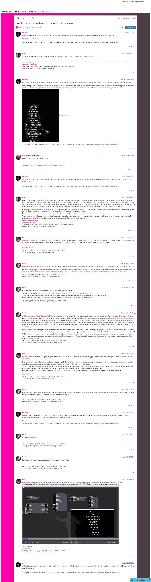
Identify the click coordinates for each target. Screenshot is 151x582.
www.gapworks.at (99, 42)
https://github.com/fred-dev (29, 65)
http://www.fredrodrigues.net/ (30, 63)
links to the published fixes (44, 316)
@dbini (24, 316)
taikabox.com (26, 249)
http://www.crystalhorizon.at (43, 165)
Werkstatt (33, 11)
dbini (23, 237)
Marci (24, 263)
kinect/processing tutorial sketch (43, 266)
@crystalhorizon (27, 179)
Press (125, 2)
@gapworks (26, 240)
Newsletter (46, 11)
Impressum (139, 2)
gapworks (25, 32)
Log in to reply (130, 27)
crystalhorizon (26, 155)
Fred (23, 53)
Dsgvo (131, 2)
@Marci (24, 357)
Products (6, 11)
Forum (16, 11)
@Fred (24, 35)
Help (24, 11)
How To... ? (22, 27)
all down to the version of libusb (123, 318)
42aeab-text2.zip (64, 115)
